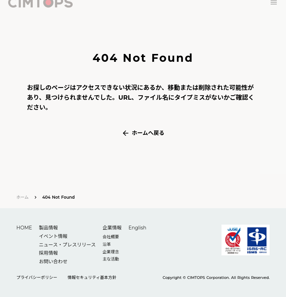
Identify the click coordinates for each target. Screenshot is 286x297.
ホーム (22, 197)
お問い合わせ (53, 261)
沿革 (106, 244)
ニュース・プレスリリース (67, 245)
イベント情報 (53, 236)
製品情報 (48, 228)
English (137, 228)
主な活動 (110, 258)
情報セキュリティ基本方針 (92, 277)
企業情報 (111, 228)
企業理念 (110, 251)
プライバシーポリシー (36, 277)
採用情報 (48, 253)
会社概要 (110, 236)
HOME (24, 228)
